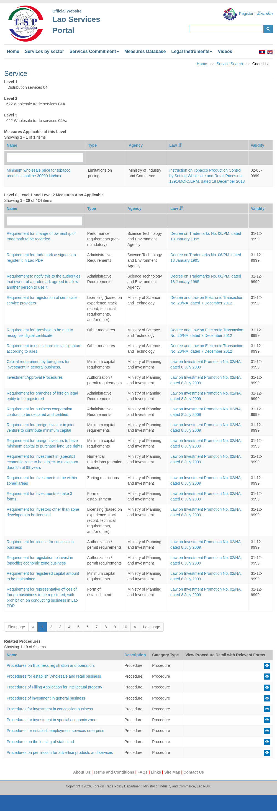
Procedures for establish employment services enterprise (55, 730)
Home (13, 51)
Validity (257, 145)
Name (12, 145)
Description (135, 655)
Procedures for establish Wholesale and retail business (54, 676)
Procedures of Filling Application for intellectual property (54, 687)
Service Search (230, 64)
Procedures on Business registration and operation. (51, 665)
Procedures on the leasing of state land (40, 741)
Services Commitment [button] (94, 51)
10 (125, 627)
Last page (151, 627)
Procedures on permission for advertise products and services (60, 752)
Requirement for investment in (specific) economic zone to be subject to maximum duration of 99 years (42, 462)
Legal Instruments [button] (191, 51)
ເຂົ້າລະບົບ (265, 13)
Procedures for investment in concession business (50, 709)
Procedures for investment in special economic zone (51, 720)
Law (173, 145)
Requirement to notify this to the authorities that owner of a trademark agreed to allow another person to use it (43, 281)
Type (92, 145)
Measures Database (145, 51)
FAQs (142, 772)
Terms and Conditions (114, 772)
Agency (136, 145)
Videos (225, 51)
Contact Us (193, 772)
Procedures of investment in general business (46, 698)
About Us (82, 772)
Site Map (172, 772)
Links (156, 772)
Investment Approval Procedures (35, 377)
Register (246, 13)
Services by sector (44, 51)
